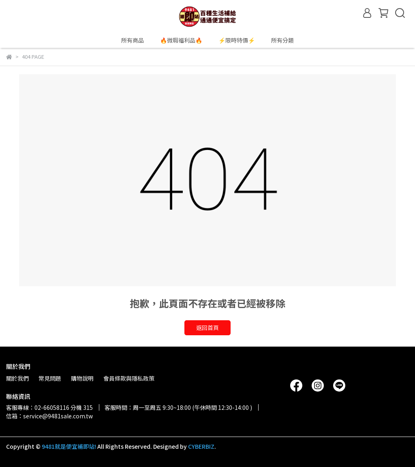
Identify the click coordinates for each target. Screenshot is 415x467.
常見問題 (50, 378)
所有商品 (132, 40)
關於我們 (17, 378)
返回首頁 (207, 327)
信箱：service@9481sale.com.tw (49, 416)
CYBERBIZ (201, 446)
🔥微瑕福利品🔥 (181, 40)
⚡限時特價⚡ (236, 40)
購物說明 (82, 378)
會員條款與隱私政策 (128, 378)
